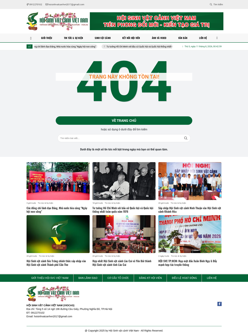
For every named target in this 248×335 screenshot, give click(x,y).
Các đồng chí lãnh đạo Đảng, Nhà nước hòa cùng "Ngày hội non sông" (64, 46)
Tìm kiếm (185, 138)
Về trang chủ (124, 120)
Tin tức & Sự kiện (45, 203)
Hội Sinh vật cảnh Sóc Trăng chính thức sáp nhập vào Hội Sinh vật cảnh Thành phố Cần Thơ (56, 263)
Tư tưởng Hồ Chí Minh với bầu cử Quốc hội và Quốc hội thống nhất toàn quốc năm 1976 (151, 46)
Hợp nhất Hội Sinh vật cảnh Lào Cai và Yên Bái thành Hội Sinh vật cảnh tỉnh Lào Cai (121, 263)
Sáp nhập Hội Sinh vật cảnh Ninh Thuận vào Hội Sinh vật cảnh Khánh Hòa (189, 210)
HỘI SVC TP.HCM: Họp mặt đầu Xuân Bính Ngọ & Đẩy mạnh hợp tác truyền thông (187, 263)
